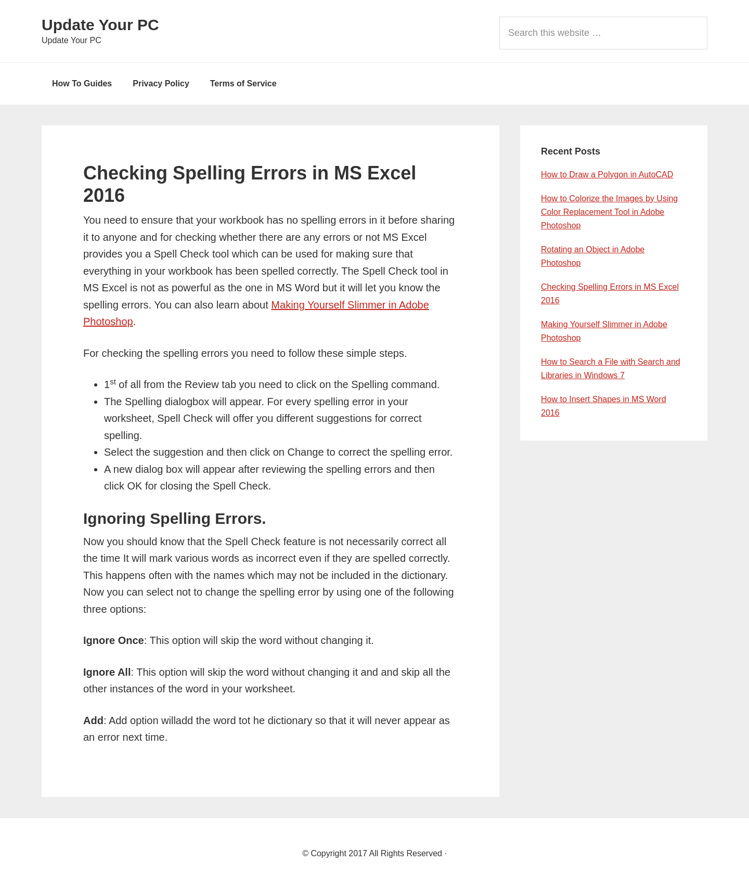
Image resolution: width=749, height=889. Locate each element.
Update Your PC (100, 24)
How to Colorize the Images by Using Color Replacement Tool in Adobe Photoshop (609, 212)
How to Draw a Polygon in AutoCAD (607, 174)
